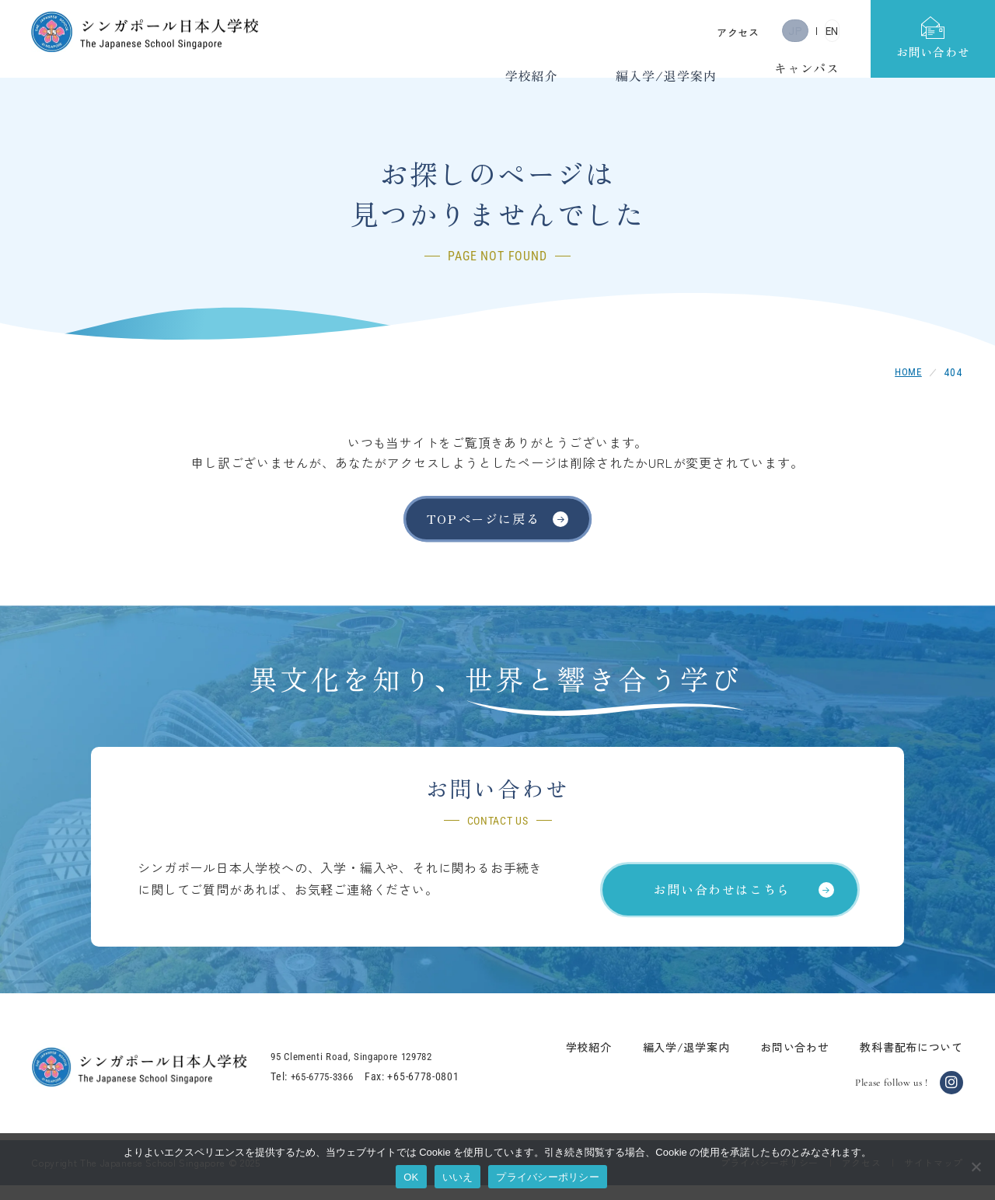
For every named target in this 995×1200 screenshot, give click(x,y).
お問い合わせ (779, 1061)
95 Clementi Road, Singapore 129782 (374, 1071)
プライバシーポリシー (547, 1177)
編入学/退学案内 (671, 1061)
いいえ (457, 1177)
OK (410, 1177)
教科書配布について (897, 1061)
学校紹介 (574, 1061)
